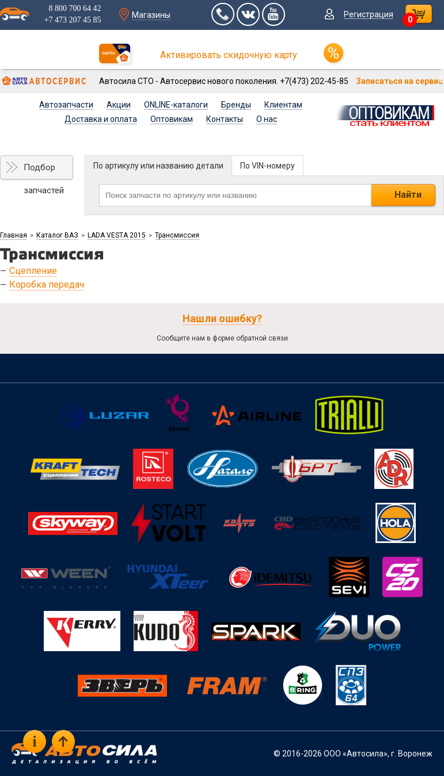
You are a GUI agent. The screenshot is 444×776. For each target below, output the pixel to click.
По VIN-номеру (267, 165)
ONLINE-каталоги (176, 104)
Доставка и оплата (100, 119)
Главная (13, 235)
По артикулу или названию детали (158, 165)
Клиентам (283, 104)
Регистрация (368, 14)
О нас (266, 119)
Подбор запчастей (44, 170)
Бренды (236, 104)
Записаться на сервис (399, 81)
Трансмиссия (177, 235)
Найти (408, 194)
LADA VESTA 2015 (117, 235)
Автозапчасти (66, 104)
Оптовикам (171, 119)
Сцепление (33, 270)
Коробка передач (46, 284)
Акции (119, 104)
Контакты (224, 119)
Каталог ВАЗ (57, 235)
